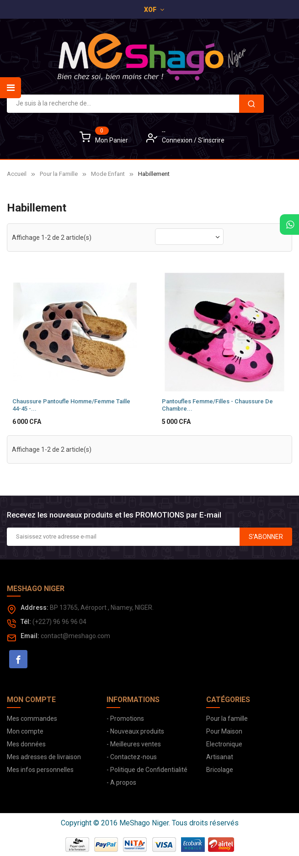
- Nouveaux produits (135, 730)
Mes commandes (32, 717)
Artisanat (219, 756)
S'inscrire (211, 140)
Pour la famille (227, 717)
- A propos (121, 781)
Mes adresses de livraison (44, 756)
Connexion (178, 140)
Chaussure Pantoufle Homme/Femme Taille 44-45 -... (71, 404)
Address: (34, 606)
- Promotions (125, 717)
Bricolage (219, 768)
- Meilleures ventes (134, 743)
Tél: (26, 620)
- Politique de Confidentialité (147, 768)
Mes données (26, 743)
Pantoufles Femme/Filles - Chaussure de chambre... (217, 404)
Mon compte (25, 730)
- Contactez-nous (132, 756)
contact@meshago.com (75, 635)
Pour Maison (224, 730)
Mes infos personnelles (40, 768)
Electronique (224, 743)
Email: (30, 635)
